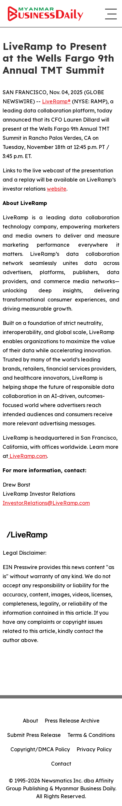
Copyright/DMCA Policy (40, 749)
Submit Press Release (34, 735)
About (30, 720)
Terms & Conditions (91, 735)
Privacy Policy (94, 749)
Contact (61, 763)
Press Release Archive (72, 720)
